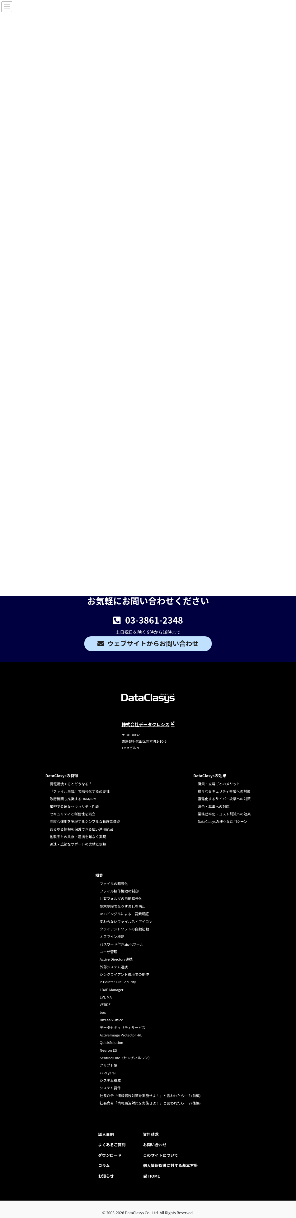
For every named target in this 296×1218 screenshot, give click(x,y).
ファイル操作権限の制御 (119, 890)
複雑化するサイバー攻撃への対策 (224, 798)
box (103, 1012)
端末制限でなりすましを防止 (122, 906)
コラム (104, 1165)
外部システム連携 (114, 966)
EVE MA (105, 996)
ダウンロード (110, 1155)
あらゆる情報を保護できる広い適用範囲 (81, 829)
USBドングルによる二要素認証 (124, 913)
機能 (99, 875)
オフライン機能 (112, 936)
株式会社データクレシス (145, 724)
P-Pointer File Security (118, 981)
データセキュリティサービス (122, 1027)
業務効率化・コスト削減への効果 (224, 813)
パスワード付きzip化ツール (121, 944)
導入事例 (106, 1134)
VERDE (105, 1004)
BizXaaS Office (111, 1019)
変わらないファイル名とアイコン (126, 921)
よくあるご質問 (111, 1144)
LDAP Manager (111, 989)
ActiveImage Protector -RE (121, 1034)
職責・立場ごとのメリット (219, 783)
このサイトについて (160, 1155)
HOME (151, 1176)
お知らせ (106, 1176)
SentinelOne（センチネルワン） (126, 1057)
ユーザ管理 (108, 951)
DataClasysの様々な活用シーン (222, 821)
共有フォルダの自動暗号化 (121, 898)
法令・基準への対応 (213, 806)
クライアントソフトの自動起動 (124, 928)
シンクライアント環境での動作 (124, 974)
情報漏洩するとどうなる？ (71, 783)
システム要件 (110, 1087)
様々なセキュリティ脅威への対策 (224, 791)
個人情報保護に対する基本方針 (170, 1165)
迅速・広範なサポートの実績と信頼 (78, 844)
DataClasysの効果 (209, 775)
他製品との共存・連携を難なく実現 (78, 836)
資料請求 (150, 1134)
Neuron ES (108, 1050)
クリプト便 (108, 1065)
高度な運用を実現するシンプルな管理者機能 (85, 821)
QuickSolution (111, 1042)
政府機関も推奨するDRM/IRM (73, 798)
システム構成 (110, 1080)
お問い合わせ (155, 1144)
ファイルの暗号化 (114, 883)
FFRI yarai (107, 1072)
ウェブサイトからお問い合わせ (153, 643)
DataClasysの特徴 (61, 775)
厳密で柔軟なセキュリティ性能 (74, 806)
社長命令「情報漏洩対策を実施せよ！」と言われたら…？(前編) (150, 1095)
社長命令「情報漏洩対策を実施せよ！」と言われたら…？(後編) (150, 1102)
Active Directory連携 (116, 959)
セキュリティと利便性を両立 (73, 813)
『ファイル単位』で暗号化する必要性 (80, 791)
